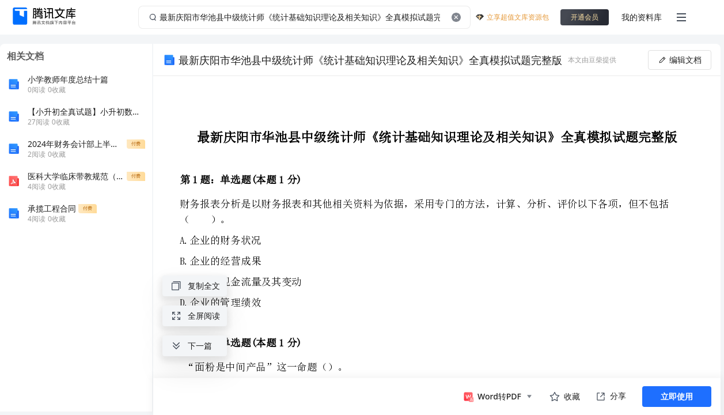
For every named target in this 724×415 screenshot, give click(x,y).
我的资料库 (641, 17)
